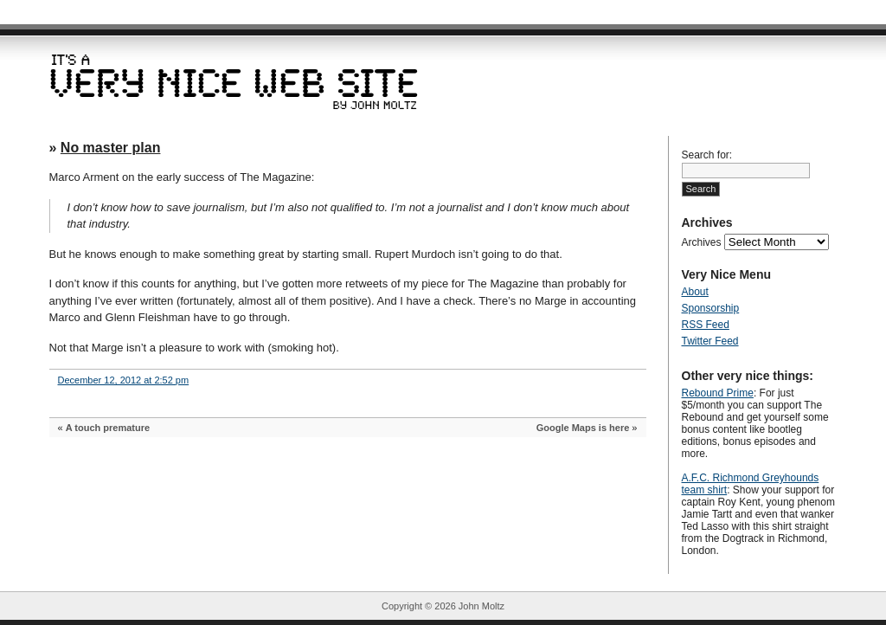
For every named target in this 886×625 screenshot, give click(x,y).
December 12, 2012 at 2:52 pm (123, 380)
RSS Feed (705, 325)
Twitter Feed (710, 341)
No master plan (111, 147)
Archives (702, 242)
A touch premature (108, 427)
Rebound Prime (718, 393)
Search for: (707, 155)
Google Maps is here (583, 427)
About (695, 292)
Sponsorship (711, 308)
